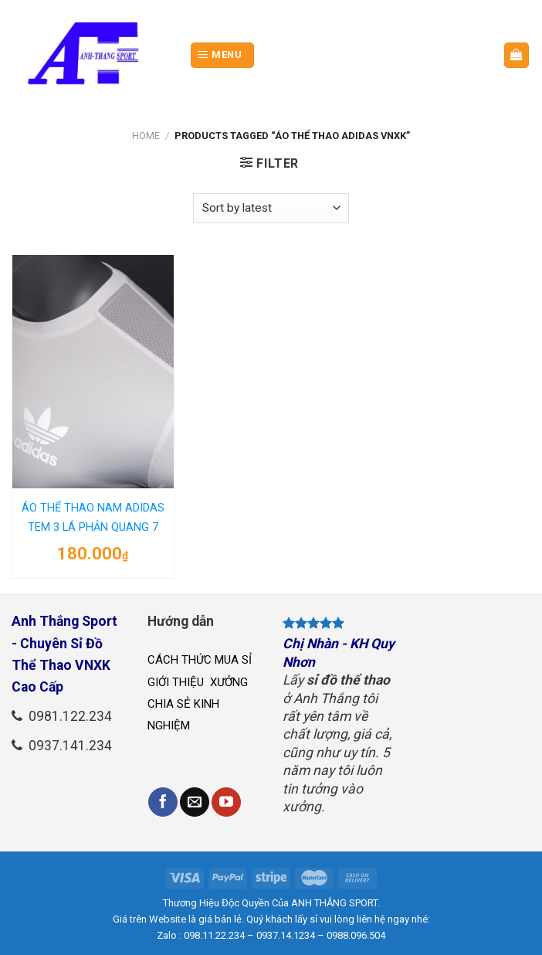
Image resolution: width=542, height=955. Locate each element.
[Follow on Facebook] (163, 802)
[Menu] (222, 55)
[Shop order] (271, 208)
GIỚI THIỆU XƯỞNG (199, 682)
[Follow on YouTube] (226, 802)
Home (146, 135)
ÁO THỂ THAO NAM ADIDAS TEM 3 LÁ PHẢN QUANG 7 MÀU (93, 520)
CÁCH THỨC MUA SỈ (199, 660)
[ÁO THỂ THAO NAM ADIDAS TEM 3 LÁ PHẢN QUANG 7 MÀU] (93, 371)
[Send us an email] (194, 802)
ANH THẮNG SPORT (334, 903)
